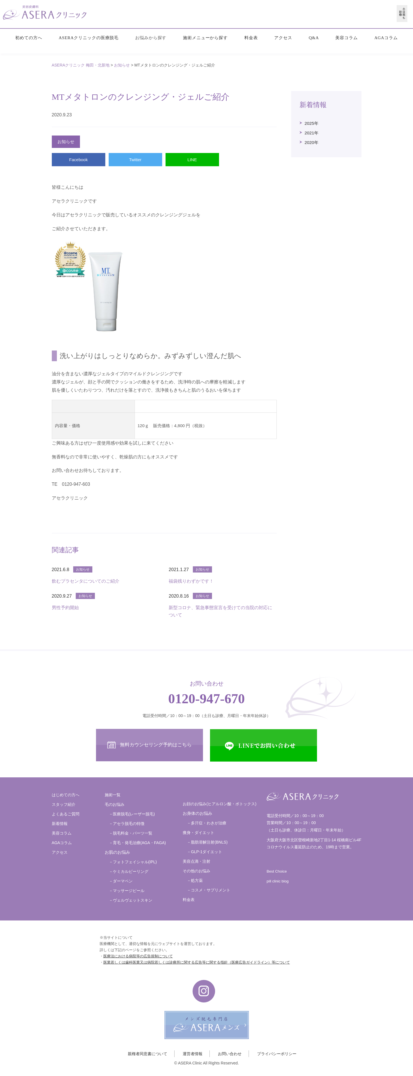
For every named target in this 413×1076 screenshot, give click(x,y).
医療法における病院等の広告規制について (138, 956)
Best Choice (277, 871)
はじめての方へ (65, 795)
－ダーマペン (121, 881)
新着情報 (60, 823)
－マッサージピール (126, 890)
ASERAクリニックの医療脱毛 (89, 38)
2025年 (311, 123)
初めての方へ (28, 38)
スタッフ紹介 (63, 804)
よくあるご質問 (65, 814)
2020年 (311, 142)
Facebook (78, 159)
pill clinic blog (278, 881)
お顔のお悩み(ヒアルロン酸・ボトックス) (219, 804)
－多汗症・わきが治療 (206, 823)
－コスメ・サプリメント (208, 890)
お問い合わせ (230, 1053)
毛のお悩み (114, 804)
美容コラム (346, 38)
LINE (192, 159)
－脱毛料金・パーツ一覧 (130, 833)
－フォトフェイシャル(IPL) (133, 862)
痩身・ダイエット (198, 832)
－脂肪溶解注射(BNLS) (207, 842)
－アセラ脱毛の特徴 (126, 823)
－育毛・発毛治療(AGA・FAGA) (137, 842)
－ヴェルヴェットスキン (130, 900)
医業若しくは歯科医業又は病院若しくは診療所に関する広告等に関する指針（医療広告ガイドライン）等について (196, 962)
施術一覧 (112, 795)
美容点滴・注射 (196, 861)
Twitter (135, 159)
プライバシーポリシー (276, 1053)
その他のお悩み (196, 871)
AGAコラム (386, 38)
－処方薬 (195, 880)
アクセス (283, 38)
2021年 (311, 132)
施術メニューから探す (205, 38)
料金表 (251, 38)
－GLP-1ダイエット (204, 851)
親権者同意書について (147, 1053)
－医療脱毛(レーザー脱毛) (132, 814)
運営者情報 (192, 1053)
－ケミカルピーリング (128, 871)
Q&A (314, 38)
